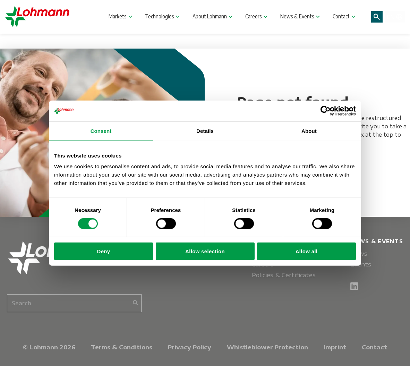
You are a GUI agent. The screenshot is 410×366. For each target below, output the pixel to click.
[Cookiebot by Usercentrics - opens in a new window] (325, 110)
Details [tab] (205, 131)
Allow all (307, 251)
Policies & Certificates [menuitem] (284, 275)
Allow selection (205, 251)
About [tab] (309, 131)
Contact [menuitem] (374, 347)
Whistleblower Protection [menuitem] (267, 347)
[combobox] (74, 303)
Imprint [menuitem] (335, 347)
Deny (103, 251)
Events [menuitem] (360, 264)
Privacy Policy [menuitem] (189, 347)
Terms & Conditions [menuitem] (121, 347)
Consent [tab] (101, 131)
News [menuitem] (358, 253)
